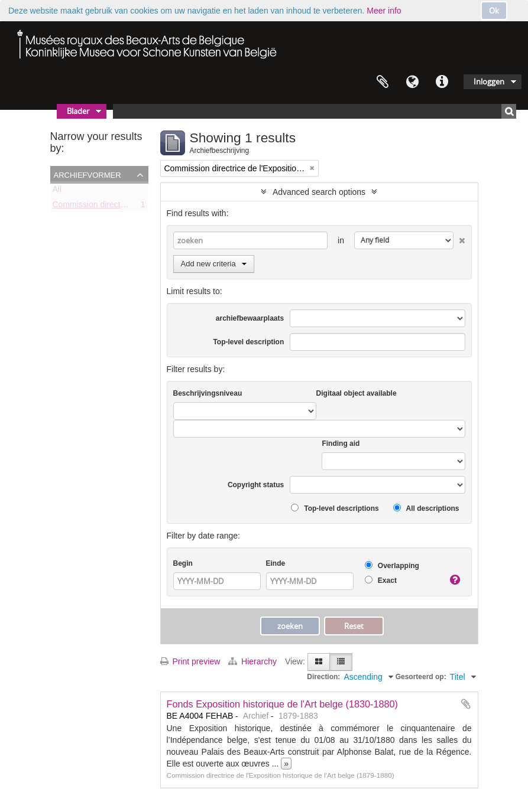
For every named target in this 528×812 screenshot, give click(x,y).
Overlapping (392, 565)
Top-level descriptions (335, 508)
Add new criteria (214, 263)
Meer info (384, 10)
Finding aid (340, 443)
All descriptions (426, 508)
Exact (381, 580)
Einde (276, 563)
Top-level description (248, 342)
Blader (78, 111)
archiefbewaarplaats (250, 318)
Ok (494, 10)
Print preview (190, 661)
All (57, 191)
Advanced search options (319, 192)
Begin (183, 563)
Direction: (323, 677)
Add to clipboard (466, 704)
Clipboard (382, 82)
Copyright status (256, 485)
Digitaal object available (356, 393)
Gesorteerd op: (421, 677)
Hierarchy (253, 661)
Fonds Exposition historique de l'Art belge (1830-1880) (283, 704)
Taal (412, 82)
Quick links (441, 82)
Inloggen (489, 81)
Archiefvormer (87, 174)
